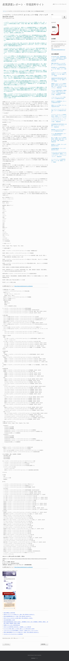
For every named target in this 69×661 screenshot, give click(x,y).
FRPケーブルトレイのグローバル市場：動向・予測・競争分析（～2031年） (18, 618)
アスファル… (6, 644)
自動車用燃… (44, 644)
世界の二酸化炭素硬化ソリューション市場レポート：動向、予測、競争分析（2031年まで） (21, 632)
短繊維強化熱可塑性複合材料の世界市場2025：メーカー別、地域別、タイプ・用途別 (58, 80)
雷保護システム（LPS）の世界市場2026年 (12, 625)
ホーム (4, 11)
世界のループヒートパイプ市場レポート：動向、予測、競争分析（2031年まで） (19, 614)
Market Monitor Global (6, 638)
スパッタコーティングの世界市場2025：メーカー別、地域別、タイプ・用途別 (58, 161)
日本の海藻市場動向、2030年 (9, 619)
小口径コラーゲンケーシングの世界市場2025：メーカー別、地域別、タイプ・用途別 (58, 74)
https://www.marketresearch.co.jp (58, 49)
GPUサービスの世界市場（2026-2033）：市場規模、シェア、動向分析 (17, 626)
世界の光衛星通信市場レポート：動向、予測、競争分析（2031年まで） (17, 616)
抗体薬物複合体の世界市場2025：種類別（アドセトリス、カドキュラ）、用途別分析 (58, 126)
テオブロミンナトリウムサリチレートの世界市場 (13, 634)
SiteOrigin (33, 658)
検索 (52, 14)
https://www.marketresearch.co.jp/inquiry (23, 286)
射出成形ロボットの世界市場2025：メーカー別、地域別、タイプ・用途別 (58, 69)
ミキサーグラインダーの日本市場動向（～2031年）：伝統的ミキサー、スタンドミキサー (21, 630)
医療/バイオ (15, 638)
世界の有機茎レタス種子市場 (9, 612)
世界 (12, 638)
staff (13, 18)
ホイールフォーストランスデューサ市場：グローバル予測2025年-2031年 (58, 111)
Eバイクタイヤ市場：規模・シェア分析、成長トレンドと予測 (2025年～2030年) (19, 628)
